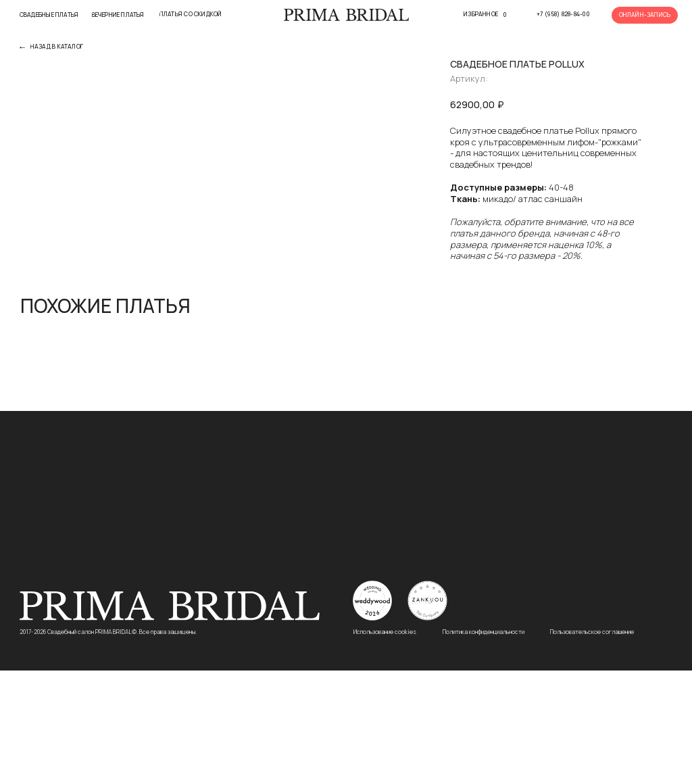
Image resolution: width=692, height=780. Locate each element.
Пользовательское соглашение (592, 741)
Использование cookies (384, 741)
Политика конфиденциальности (483, 741)
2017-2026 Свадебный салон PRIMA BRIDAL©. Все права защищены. (108, 741)
